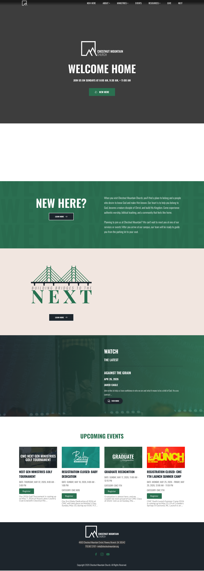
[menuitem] (91, 3)
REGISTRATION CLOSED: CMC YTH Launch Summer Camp (164, 474)
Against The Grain (117, 372)
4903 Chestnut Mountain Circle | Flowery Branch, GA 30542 (102, 542)
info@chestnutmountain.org (108, 546)
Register (27, 491)
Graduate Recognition (119, 472)
